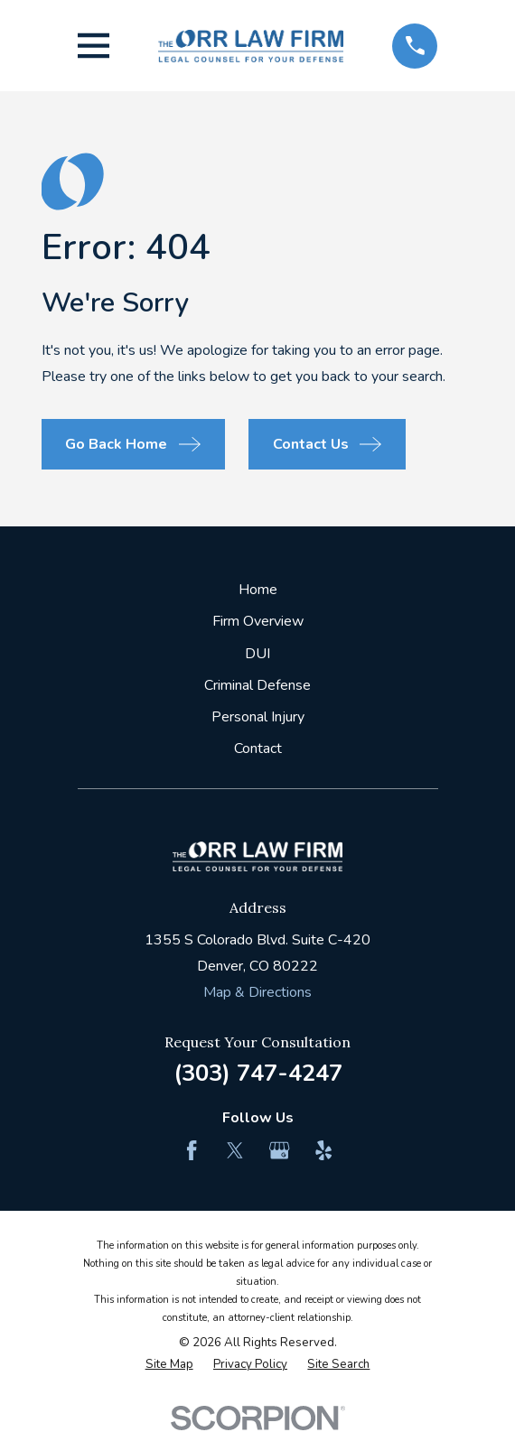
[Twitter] (235, 1150)
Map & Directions (257, 992)
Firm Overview (258, 621)
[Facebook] (191, 1150)
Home (258, 590)
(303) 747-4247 (257, 1073)
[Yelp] (323, 1150)
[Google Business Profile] (279, 1150)
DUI (257, 654)
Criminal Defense (257, 685)
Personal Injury (257, 717)
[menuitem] (169, 1365)
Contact (258, 748)
